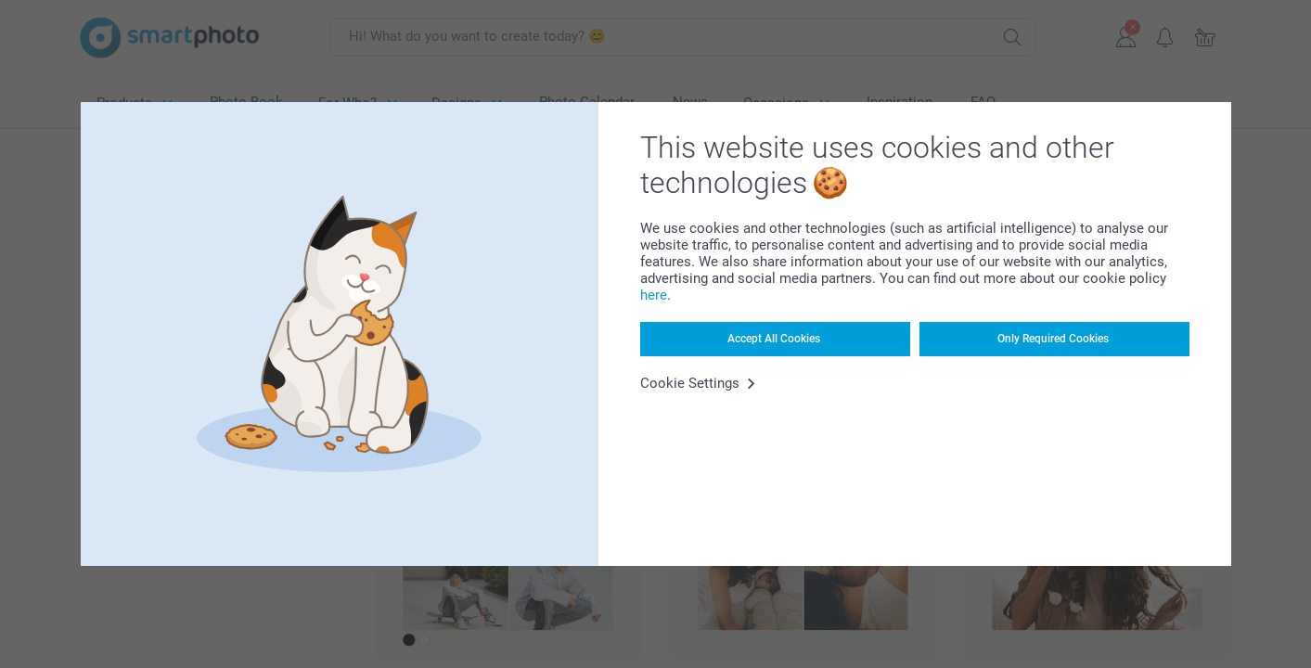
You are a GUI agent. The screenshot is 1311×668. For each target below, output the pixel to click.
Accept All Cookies (773, 338)
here (653, 295)
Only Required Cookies (1053, 338)
